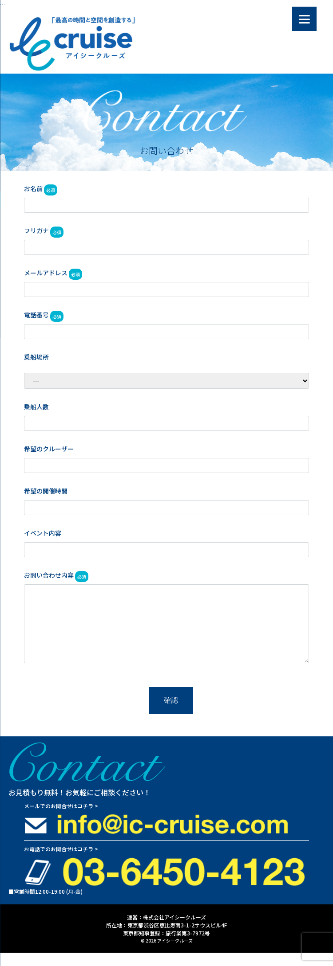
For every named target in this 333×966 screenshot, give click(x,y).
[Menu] (304, 19)
